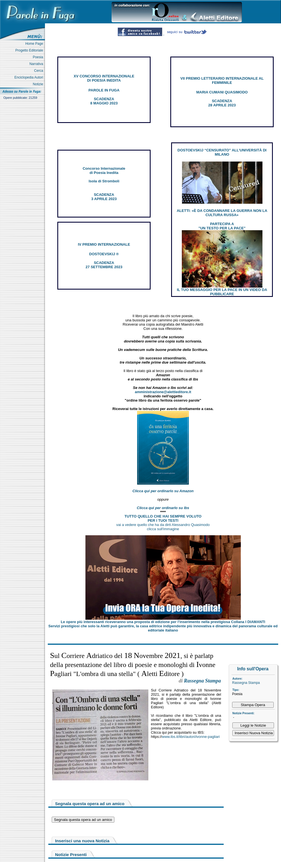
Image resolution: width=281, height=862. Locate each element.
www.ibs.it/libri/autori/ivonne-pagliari (191, 737)
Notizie (39, 84)
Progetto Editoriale (30, 50)
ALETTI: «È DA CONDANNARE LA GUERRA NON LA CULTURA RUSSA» (222, 213)
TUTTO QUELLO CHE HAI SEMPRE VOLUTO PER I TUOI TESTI (162, 518)
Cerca (39, 71)
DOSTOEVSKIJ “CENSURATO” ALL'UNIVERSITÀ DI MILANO (222, 152)
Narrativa (37, 64)
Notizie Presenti (71, 854)
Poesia (39, 57)
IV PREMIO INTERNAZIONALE (104, 244)
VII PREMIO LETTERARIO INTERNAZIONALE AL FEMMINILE (222, 80)
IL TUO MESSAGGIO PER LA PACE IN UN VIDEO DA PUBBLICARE (222, 292)
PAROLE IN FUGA (104, 90)
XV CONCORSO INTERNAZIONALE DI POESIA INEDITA (104, 78)
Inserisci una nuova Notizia (82, 840)
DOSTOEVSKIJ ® (104, 254)
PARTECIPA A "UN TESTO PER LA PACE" (221, 226)
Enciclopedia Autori (29, 77)
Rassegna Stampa (246, 683)
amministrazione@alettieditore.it (163, 392)
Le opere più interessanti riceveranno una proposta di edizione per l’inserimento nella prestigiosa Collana (163, 622)
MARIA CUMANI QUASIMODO (222, 92)
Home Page (35, 44)
